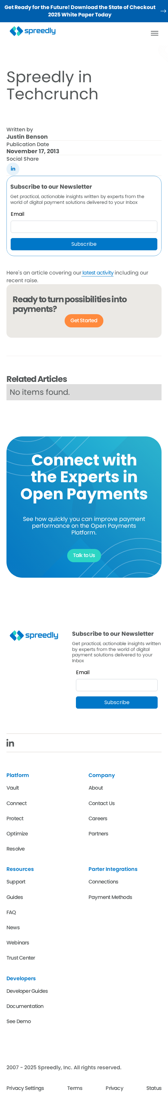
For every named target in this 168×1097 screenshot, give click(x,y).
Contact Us (102, 803)
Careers (98, 818)
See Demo (18, 1021)
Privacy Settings (25, 1088)
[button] (154, 33)
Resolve (15, 849)
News (13, 927)
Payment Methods (110, 897)
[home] (34, 31)
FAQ (11, 912)
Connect (16, 803)
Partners (99, 833)
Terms (74, 1088)
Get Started (83, 320)
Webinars (17, 942)
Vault (12, 788)
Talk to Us (84, 555)
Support (15, 881)
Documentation (25, 1006)
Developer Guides (27, 991)
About (96, 788)
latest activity (97, 272)
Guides (14, 897)
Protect (14, 818)
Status (154, 1088)
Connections (103, 881)
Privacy (114, 1088)
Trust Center (20, 958)
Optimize (17, 833)
